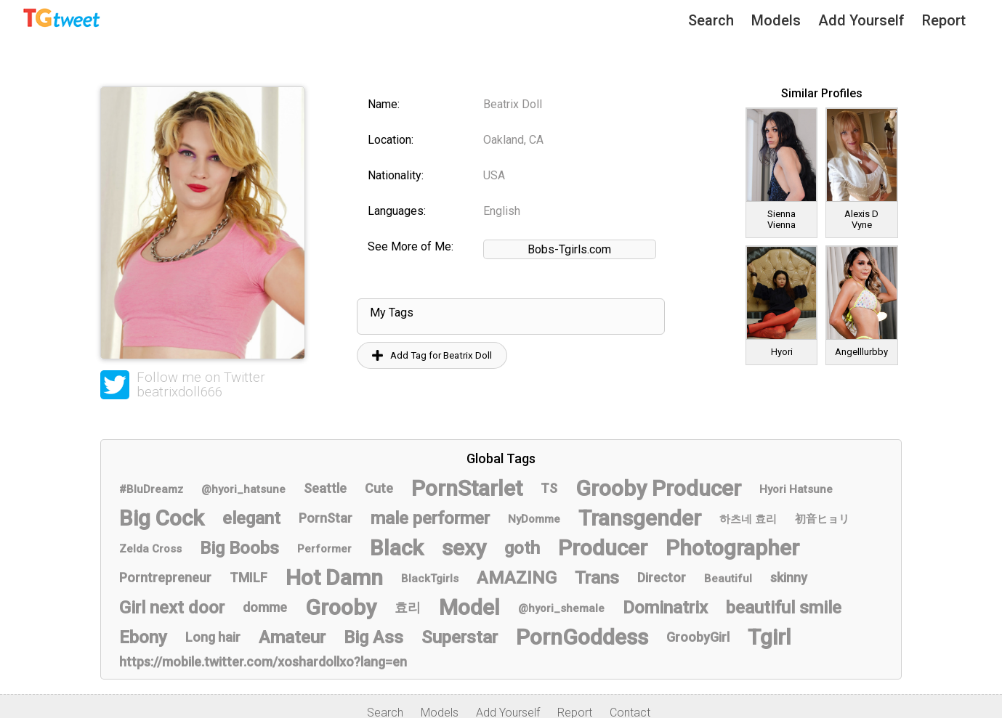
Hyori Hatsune (796, 489)
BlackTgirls (429, 578)
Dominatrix (665, 607)
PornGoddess (582, 637)
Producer (602, 547)
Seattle (325, 488)
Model (469, 607)
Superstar (459, 637)
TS (549, 488)
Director (661, 577)
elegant (251, 518)
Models (776, 20)
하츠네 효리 (748, 519)
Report (944, 20)
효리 (408, 607)
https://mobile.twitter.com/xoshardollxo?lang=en (263, 661)
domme (265, 607)
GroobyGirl (698, 637)
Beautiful (728, 578)
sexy (464, 547)
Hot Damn (334, 577)
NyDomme (534, 519)
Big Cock (161, 518)
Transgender (639, 518)
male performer (430, 518)
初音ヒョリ (822, 519)
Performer (324, 548)
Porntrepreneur (165, 577)
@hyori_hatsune (243, 489)
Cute (379, 488)
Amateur (292, 637)
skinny (788, 577)
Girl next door (172, 607)
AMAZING (517, 578)
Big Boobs (239, 548)
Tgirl (769, 637)
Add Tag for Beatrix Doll (432, 355)
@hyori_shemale (561, 608)
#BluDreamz (151, 489)
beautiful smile (783, 607)
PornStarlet (466, 488)
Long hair (213, 637)
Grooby (340, 607)
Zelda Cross (150, 548)
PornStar (325, 518)
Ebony (143, 637)
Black (397, 547)
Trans (597, 578)
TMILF (248, 577)
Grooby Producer (658, 488)
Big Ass (373, 637)
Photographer (732, 547)
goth (522, 548)
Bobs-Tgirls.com (569, 249)
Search (711, 20)
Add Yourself (861, 20)
